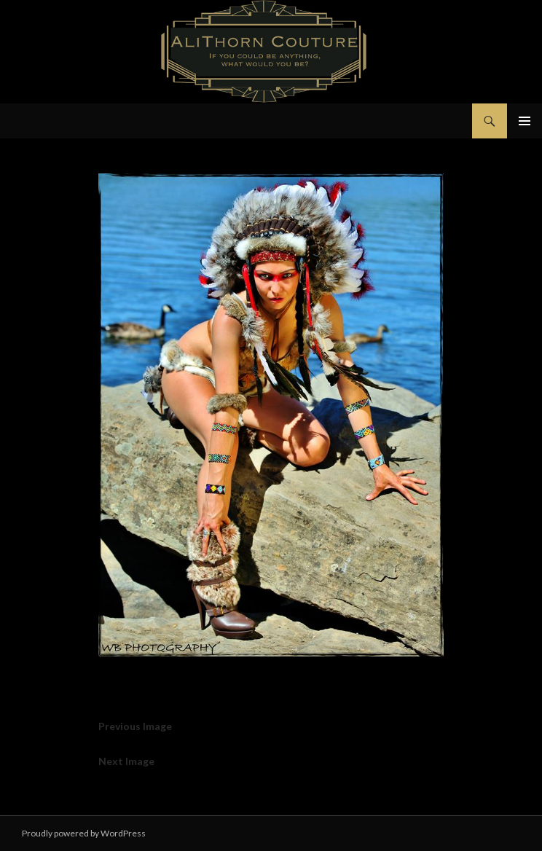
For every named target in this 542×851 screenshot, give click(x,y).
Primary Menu (524, 120)
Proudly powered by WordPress (84, 833)
